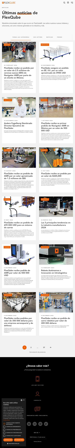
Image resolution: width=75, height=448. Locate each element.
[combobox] (21, 400)
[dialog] (14, 422)
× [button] (23, 400)
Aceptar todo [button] (8, 440)
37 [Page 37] (44, 347)
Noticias (49, 37)
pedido (59, 37)
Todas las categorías (20, 37)
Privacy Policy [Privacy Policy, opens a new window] (6, 420)
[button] (64, 3)
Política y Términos (37, 441)
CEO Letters (37, 37)
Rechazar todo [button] (19, 439)
